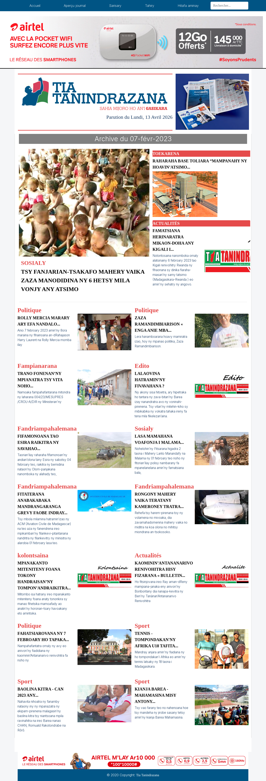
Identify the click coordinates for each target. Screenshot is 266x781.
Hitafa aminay (188, 6)
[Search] (229, 6)
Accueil (35, 6)
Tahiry (149, 6)
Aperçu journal (75, 6)
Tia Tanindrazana (147, 775)
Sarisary (115, 6)
